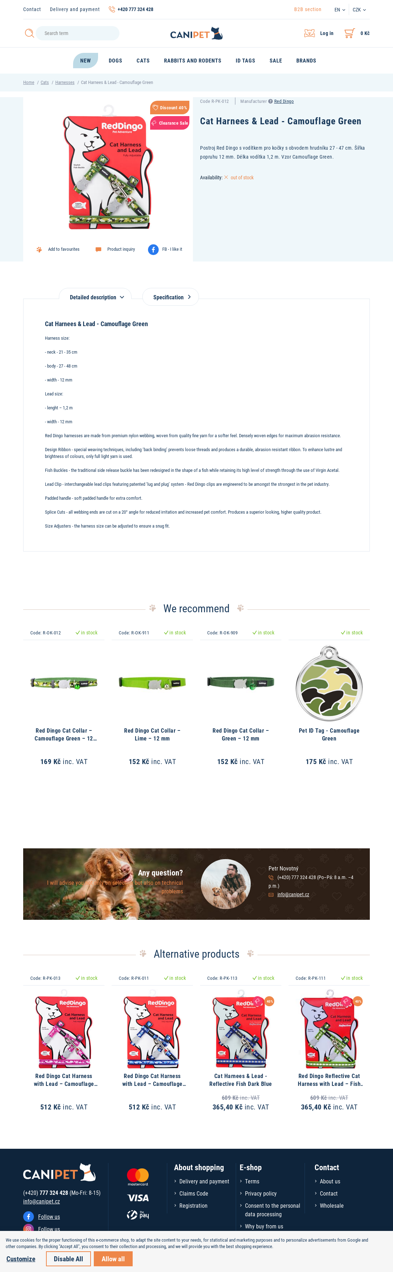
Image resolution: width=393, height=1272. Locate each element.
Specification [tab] (170, 297)
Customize (20, 1258)
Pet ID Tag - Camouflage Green (329, 734)
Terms (252, 1181)
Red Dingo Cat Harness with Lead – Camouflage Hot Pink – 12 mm (64, 1084)
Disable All (68, 1258)
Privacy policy (261, 1193)
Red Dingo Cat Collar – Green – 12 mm (241, 734)
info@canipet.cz (293, 894)
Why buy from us (264, 1226)
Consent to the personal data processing (272, 1210)
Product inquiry (121, 249)
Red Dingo (284, 101)
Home (28, 82)
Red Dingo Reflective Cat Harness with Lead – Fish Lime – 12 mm (329, 1084)
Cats (45, 82)
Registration (193, 1205)
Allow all (113, 1258)
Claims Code (193, 1193)
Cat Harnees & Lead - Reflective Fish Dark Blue (240, 1079)
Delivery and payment (75, 9)
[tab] (95, 293)
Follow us (49, 1216)
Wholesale (332, 1205)
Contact (32, 9)
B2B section (308, 9)
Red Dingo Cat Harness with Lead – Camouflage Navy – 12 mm (152, 1084)
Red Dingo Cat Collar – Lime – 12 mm (152, 734)
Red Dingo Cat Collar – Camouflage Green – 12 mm (64, 738)
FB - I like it (172, 249)
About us (330, 1181)
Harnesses (65, 82)
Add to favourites (64, 249)
